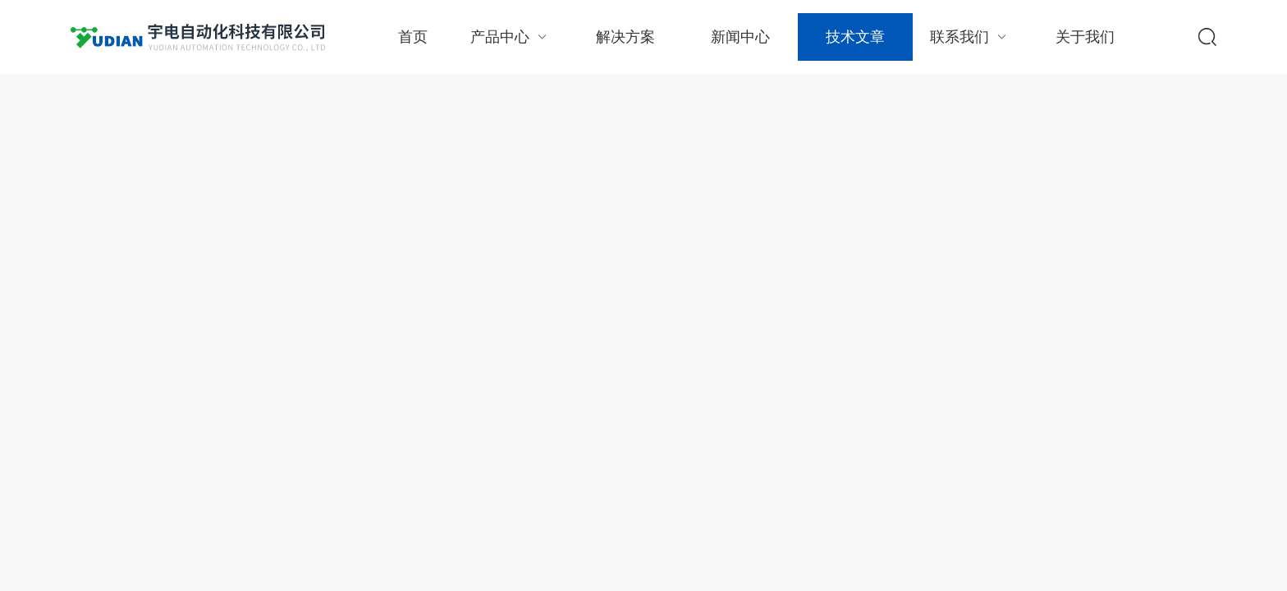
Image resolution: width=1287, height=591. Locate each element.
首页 (413, 37)
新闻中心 (740, 37)
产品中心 (510, 36)
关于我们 (1085, 37)
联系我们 (970, 36)
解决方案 (625, 37)
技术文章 (855, 37)
